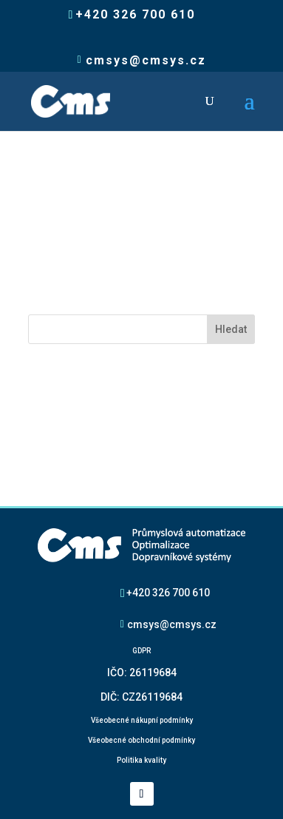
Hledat (231, 329)
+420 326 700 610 (168, 592)
